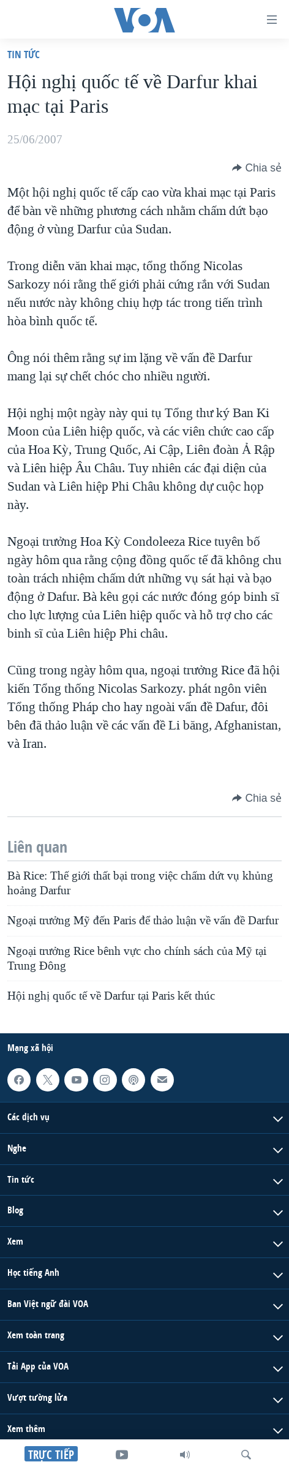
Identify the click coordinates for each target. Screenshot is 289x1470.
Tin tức (23, 54)
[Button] (257, 168)
